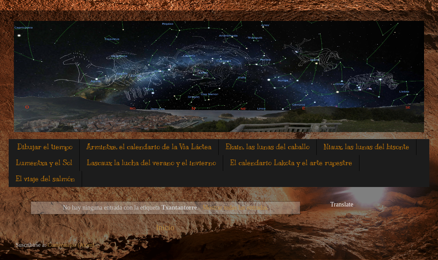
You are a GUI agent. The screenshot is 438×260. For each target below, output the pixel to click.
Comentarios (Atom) (71, 245)
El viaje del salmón (45, 178)
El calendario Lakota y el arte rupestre (291, 163)
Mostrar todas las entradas (235, 207)
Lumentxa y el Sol (44, 163)
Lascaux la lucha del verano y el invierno (151, 163)
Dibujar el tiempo (44, 147)
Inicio (165, 227)
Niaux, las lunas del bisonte (366, 147)
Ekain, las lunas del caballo (267, 147)
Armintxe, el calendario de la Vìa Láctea (149, 147)
